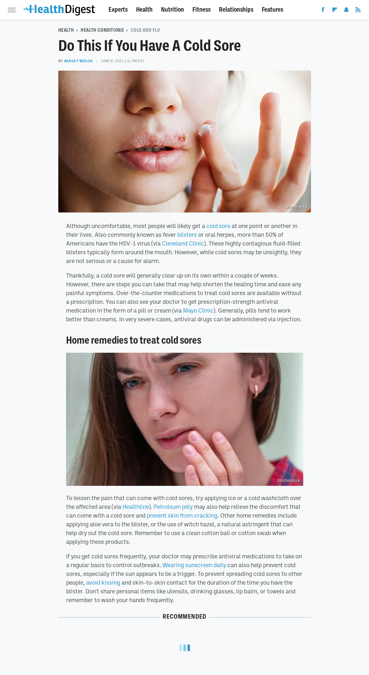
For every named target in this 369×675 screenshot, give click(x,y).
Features (272, 9)
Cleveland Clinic (183, 243)
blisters (187, 234)
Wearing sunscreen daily (194, 564)
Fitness (201, 9)
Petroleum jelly (173, 506)
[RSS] (358, 11)
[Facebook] (323, 11)
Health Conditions (102, 30)
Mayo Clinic (198, 310)
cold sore (218, 225)
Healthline (135, 506)
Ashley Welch (78, 61)
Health (144, 9)
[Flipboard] (334, 11)
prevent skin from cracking (182, 515)
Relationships (236, 9)
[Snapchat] (346, 11)
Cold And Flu (145, 30)
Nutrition (172, 9)
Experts (118, 9)
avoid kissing (103, 582)
